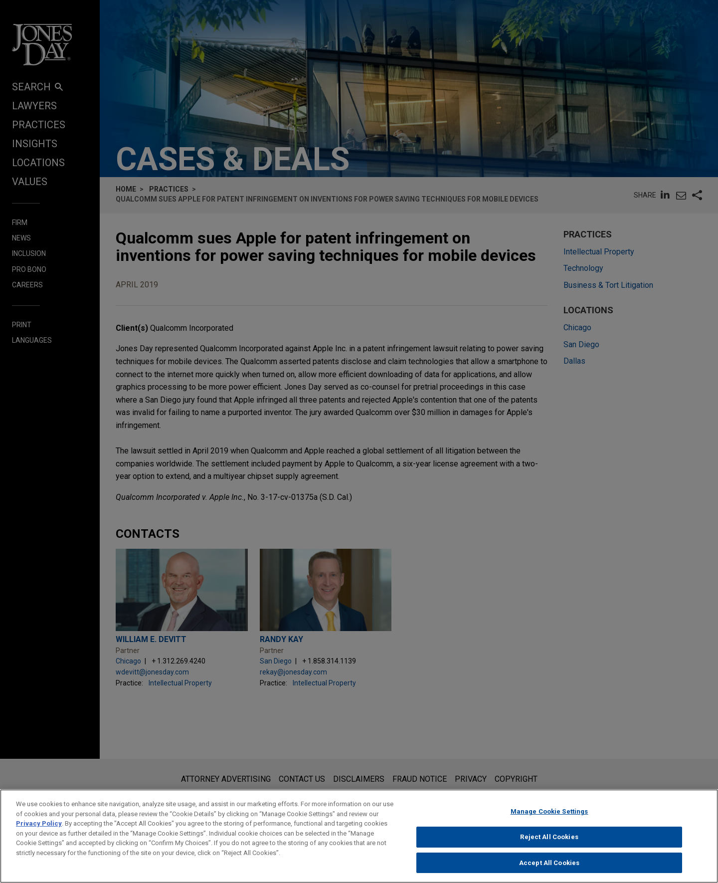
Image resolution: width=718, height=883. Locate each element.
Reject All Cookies (549, 848)
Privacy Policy (39, 835)
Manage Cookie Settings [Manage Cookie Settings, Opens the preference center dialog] (549, 823)
